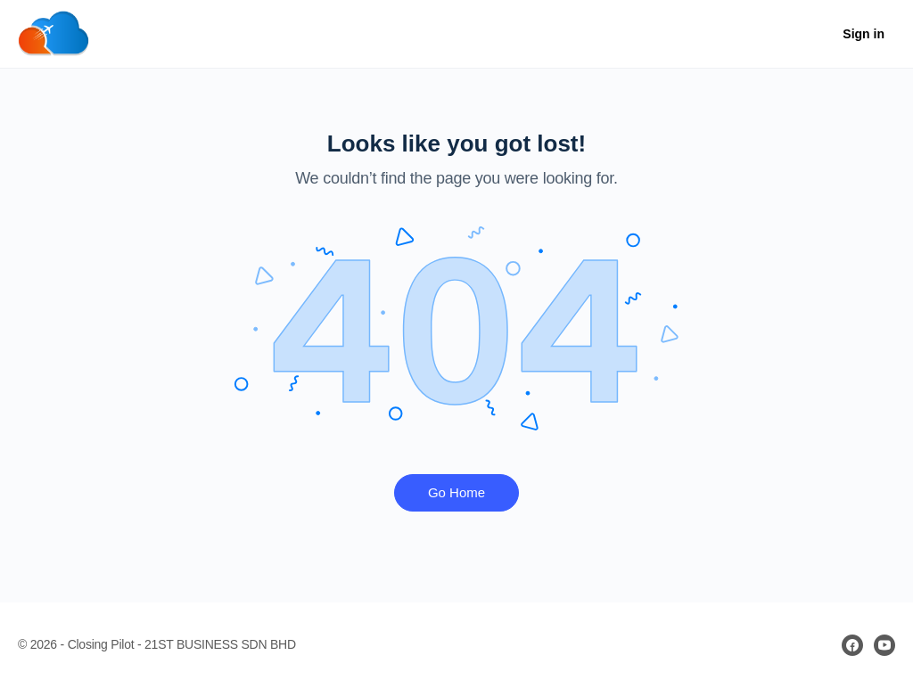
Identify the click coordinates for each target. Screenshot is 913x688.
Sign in (863, 34)
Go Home (456, 492)
